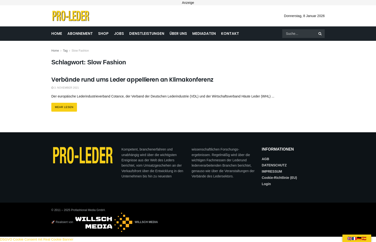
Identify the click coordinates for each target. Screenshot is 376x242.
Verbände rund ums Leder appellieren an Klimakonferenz (132, 80)
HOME (56, 33)
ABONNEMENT (80, 33)
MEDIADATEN (204, 33)
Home (55, 50)
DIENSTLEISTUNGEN (146, 33)
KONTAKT (230, 33)
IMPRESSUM (272, 171)
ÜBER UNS (178, 33)
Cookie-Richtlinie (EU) (279, 178)
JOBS (119, 33)
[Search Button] (320, 33)
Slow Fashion (80, 50)
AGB (265, 159)
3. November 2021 (65, 87)
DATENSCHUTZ (274, 165)
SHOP (103, 33)
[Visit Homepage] (70, 16)
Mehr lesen (66, 106)
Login (266, 184)
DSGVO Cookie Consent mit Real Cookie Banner (36, 239)
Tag (65, 50)
